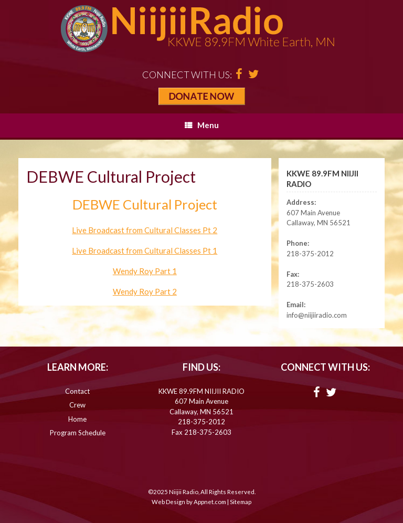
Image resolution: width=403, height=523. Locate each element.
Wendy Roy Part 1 (145, 271)
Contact (77, 391)
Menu (202, 125)
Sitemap (240, 501)
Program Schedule (77, 432)
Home (77, 419)
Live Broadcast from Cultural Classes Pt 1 (144, 250)
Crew (77, 405)
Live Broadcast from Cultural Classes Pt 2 (144, 230)
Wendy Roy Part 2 (145, 291)
